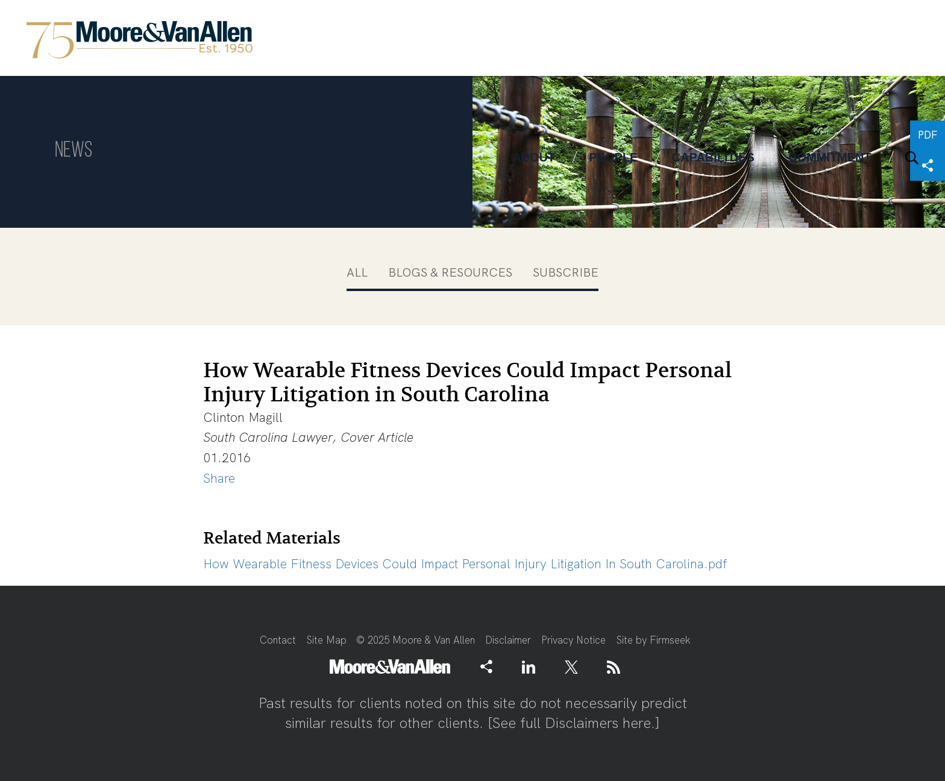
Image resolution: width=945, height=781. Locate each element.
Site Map (326, 640)
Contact (278, 640)
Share (219, 478)
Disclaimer (508, 640)
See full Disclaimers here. (573, 723)
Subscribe (565, 272)
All (357, 272)
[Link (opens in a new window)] (528, 666)
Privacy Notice (573, 640)
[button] (486, 666)
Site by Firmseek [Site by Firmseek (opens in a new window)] (653, 640)
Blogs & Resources (450, 272)
